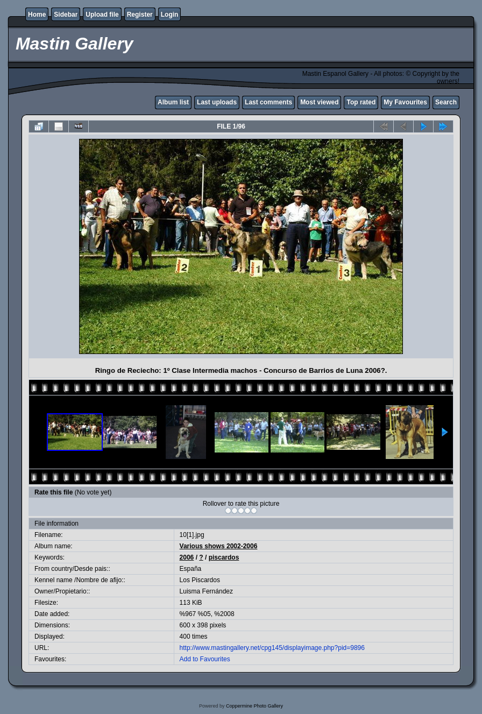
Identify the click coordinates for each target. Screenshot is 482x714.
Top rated (360, 102)
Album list (173, 102)
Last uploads (217, 102)
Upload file (102, 14)
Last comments (268, 102)
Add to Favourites (205, 659)
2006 (187, 557)
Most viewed (319, 102)
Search (446, 102)
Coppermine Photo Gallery (254, 706)
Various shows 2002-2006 (219, 546)
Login (170, 14)
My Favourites (405, 102)
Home (37, 14)
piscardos (224, 557)
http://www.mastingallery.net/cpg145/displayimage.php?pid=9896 (272, 648)
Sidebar (65, 14)
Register (140, 14)
